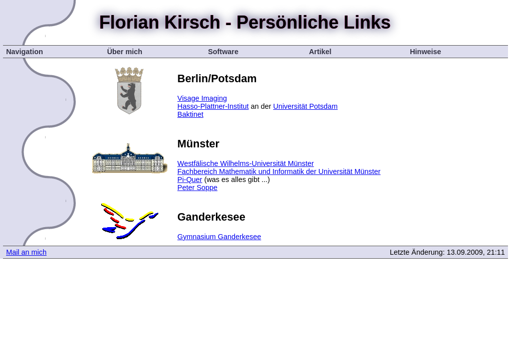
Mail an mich (26, 252)
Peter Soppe (197, 188)
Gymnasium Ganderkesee (219, 237)
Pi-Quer (189, 179)
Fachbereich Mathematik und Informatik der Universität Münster (279, 171)
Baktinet (190, 114)
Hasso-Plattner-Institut (212, 106)
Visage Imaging (202, 98)
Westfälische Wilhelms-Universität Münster (245, 163)
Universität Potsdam (305, 106)
